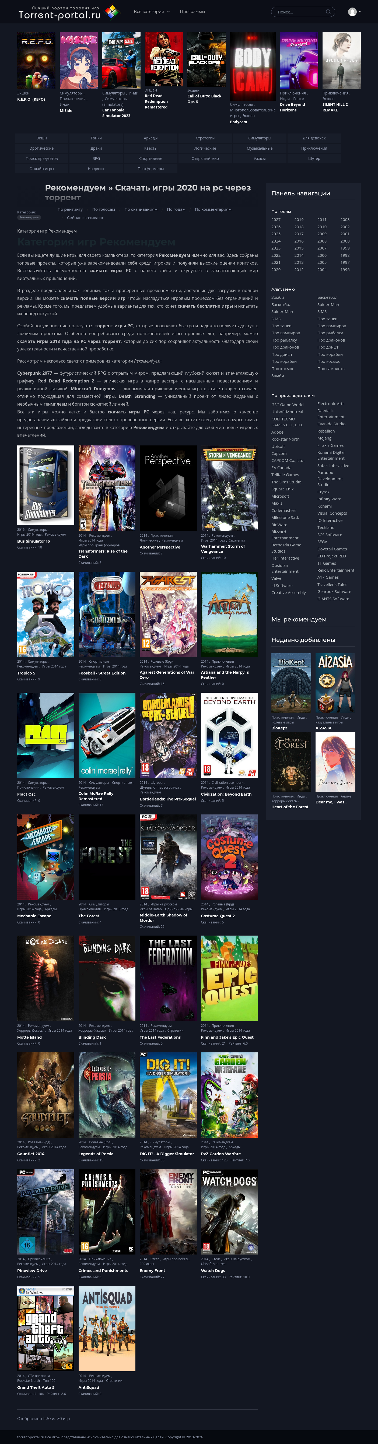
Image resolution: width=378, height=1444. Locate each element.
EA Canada (281, 467)
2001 (345, 233)
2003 (345, 219)
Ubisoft (278, 446)
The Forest (89, 916)
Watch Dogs (213, 1270)
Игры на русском (164, 904)
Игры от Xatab (151, 909)
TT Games (326, 563)
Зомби (277, 297)
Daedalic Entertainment (331, 413)
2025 (276, 233)
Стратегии (237, 540)
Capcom (279, 453)
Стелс (155, 1259)
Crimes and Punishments (103, 1270)
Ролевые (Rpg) (161, 661)
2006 (322, 255)
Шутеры (157, 782)
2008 (322, 241)
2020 (276, 269)
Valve (276, 578)
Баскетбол (281, 304)
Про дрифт (281, 354)
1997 (345, 262)
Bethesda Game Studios (286, 547)
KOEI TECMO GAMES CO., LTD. (287, 421)
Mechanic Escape (34, 916)
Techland (326, 527)
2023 (276, 248)
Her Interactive (285, 558)
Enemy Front (152, 1270)
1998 (345, 255)
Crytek (323, 491)
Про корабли (284, 361)
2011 (322, 219)
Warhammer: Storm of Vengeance (223, 549)
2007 (322, 248)
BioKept (279, 728)
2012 (299, 269)
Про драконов (285, 347)
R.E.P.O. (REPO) (31, 99)
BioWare (279, 524)
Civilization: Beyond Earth (226, 794)
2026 (276, 226)
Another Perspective (160, 547)
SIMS (276, 318)
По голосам (103, 209)
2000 (345, 241)
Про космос (282, 368)
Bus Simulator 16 (33, 541)
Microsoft (280, 496)
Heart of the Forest (290, 806)
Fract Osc (26, 794)
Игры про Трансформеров (99, 545)
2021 (276, 262)
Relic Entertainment (335, 570)
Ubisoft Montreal (213, 1264)
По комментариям (213, 209)
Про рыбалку (284, 340)
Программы (192, 11)
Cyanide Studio (331, 423)
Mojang (324, 438)
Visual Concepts (332, 513)
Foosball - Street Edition (102, 673)
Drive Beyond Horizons (292, 107)
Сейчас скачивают (85, 217)
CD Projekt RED (331, 555)
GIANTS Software (333, 598)
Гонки (298, 98)
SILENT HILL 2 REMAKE (335, 107)
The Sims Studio (286, 481)
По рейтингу (70, 209)
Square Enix (282, 488)
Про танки (281, 325)
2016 (21, 529)
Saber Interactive (333, 465)
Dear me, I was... (331, 802)
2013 (299, 262)
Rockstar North (29, 1380)
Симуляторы (72, 93)
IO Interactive (330, 520)
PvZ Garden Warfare (221, 1153)
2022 (276, 255)
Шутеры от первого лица (160, 787)
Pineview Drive (32, 1270)
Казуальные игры (329, 722)
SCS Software (329, 534)
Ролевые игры (282, 722)
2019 (299, 219)
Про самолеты (331, 368)
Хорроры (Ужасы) (31, 1030)
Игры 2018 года (116, 909)
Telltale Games (285, 474)
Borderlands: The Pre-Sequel (168, 799)
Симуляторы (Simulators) (115, 101)
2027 (276, 219)
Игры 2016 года (30, 534)
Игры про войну (175, 1259)
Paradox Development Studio (330, 478)
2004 (322, 269)
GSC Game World (287, 404)
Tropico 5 (26, 673)
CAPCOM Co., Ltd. (287, 460)
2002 (345, 226)
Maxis (276, 503)
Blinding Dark (92, 1037)
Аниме (346, 796)
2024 (276, 241)
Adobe (277, 432)
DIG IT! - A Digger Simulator (167, 1153)
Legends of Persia (96, 1153)
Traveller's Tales (332, 584)
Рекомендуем (55, 534)
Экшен (23, 93)
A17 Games (328, 577)
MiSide (66, 110)
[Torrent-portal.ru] (69, 12)
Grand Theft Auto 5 (35, 1387)
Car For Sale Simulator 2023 (116, 112)
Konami (324, 506)
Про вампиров (285, 332)
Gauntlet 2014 (30, 1153)
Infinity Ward (329, 498)
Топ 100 (49, 1380)
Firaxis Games (330, 445)
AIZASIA (324, 728)
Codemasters (283, 510)
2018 (299, 226)
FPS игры (147, 1264)
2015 (299, 248)
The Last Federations (160, 1037)
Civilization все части (228, 782)
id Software (282, 585)
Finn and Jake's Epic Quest (227, 1037)
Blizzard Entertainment (285, 534)
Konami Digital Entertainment (331, 455)
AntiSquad (89, 1387)
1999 (345, 248)
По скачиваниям (141, 209)
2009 (322, 233)
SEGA (322, 541)
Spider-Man (282, 311)
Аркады (51, 909)
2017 (299, 233)
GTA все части (39, 1375)
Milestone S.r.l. (285, 517)
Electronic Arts (330, 403)
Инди (64, 104)
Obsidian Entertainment (285, 568)
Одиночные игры (178, 909)
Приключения (73, 98)
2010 (322, 226)
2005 (322, 262)
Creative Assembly (288, 592)
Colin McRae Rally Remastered (96, 796)
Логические (149, 540)
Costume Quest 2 (218, 916)
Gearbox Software (334, 591)
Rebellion (326, 431)
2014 (83, 535)
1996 (345, 269)
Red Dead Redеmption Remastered (156, 101)
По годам (176, 209)
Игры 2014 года (91, 540)
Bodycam (238, 121)
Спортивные (99, 661)
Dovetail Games (332, 548)
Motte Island (29, 1037)
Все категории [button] (149, 11)
